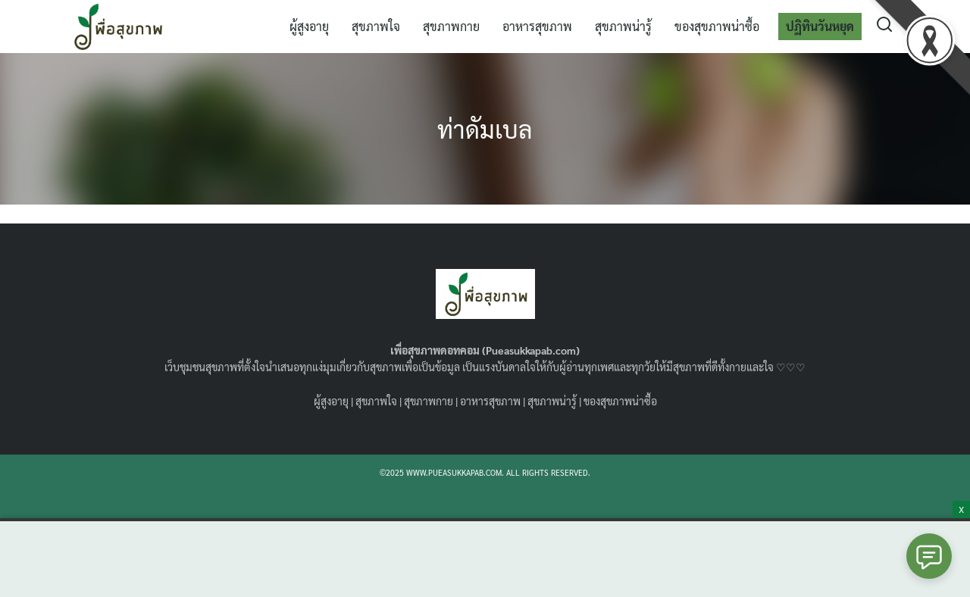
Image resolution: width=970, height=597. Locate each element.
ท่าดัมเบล (485, 128)
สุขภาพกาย (451, 26)
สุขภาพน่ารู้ (623, 26)
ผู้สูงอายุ (309, 26)
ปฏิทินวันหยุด (820, 26)
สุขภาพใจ (376, 26)
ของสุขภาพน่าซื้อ (716, 26)
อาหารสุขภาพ (537, 26)
